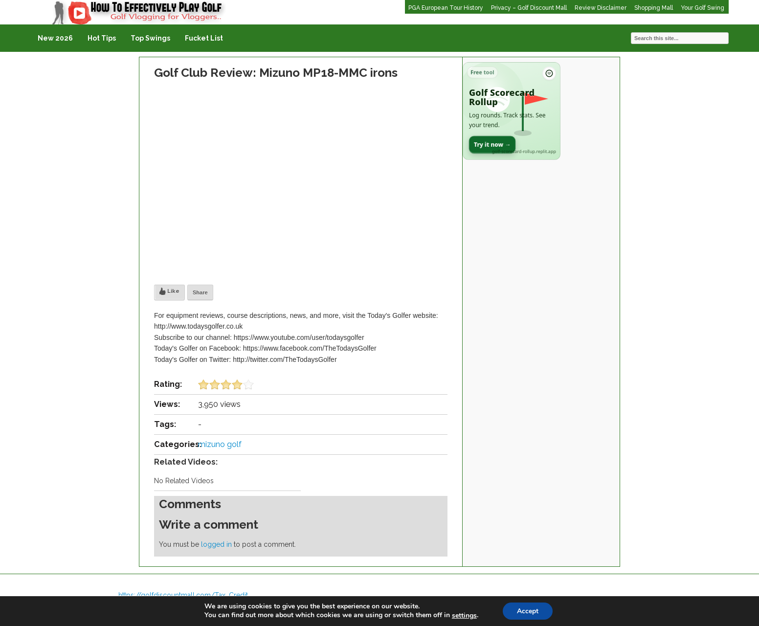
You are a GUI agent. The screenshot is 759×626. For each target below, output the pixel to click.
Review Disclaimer (600, 7)
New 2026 (55, 38)
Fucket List (204, 38)
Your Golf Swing (702, 7)
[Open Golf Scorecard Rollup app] (511, 111)
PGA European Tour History (445, 7)
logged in (216, 544)
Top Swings (150, 38)
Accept (527, 610)
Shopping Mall (653, 7)
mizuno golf (220, 444)
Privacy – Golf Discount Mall (529, 7)
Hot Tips (102, 38)
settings (463, 615)
